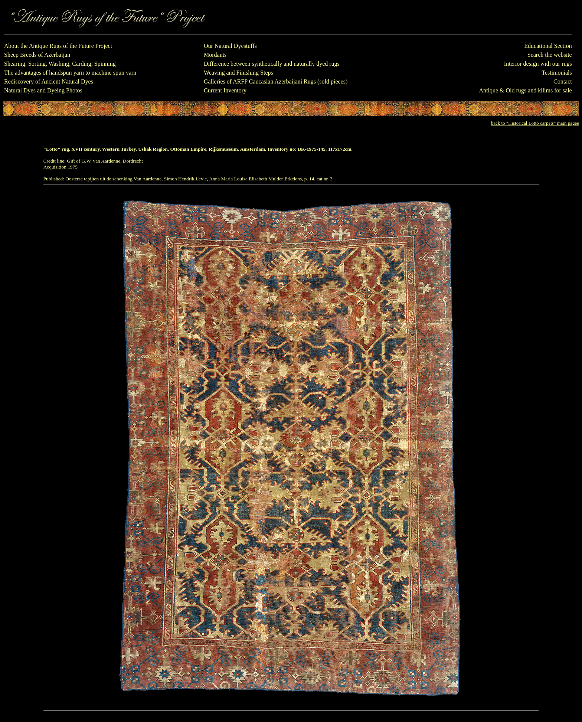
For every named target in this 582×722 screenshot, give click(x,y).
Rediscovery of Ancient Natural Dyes (48, 81)
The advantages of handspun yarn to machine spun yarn (70, 72)
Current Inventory (225, 90)
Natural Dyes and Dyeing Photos (43, 90)
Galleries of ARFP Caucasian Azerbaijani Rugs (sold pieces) (275, 81)
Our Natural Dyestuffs (230, 46)
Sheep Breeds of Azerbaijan (37, 55)
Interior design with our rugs (538, 64)
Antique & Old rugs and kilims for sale (525, 90)
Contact (562, 81)
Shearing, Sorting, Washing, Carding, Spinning (60, 64)
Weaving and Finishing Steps (238, 72)
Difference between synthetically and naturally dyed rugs (272, 64)
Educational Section (548, 46)
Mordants (215, 55)
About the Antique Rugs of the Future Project (58, 46)
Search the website (549, 55)
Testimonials (557, 72)
